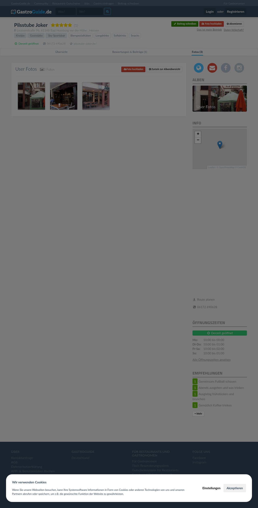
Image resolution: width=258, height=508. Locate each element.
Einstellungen (211, 488)
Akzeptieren (235, 488)
